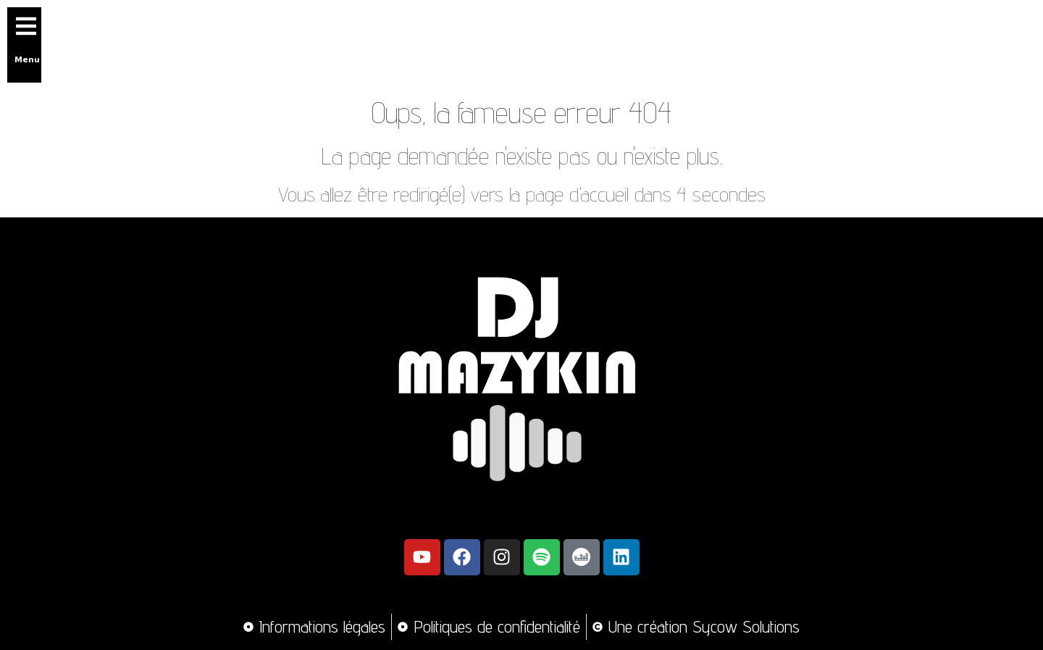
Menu (27, 58)
